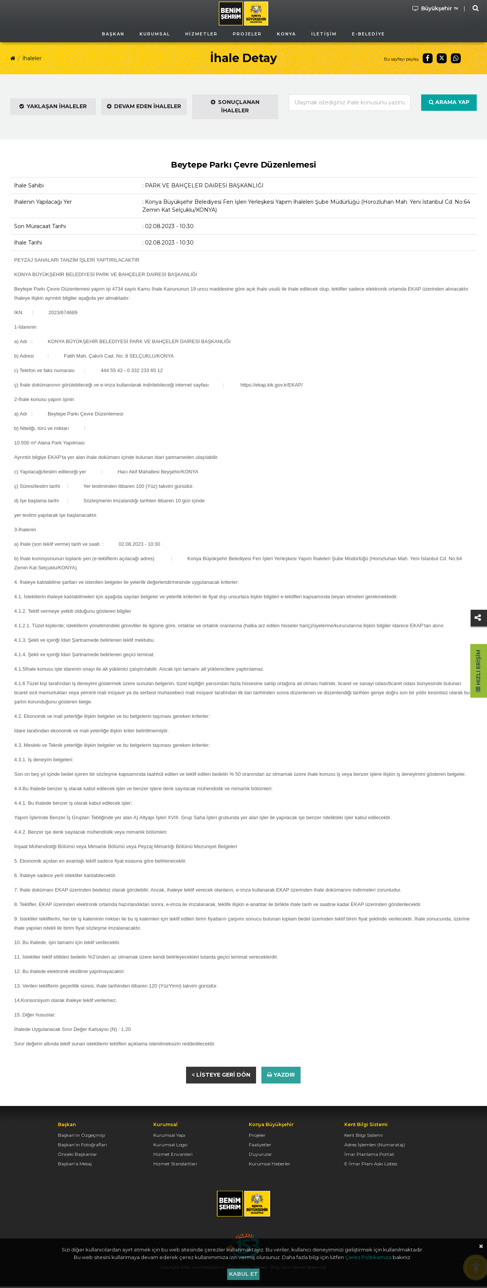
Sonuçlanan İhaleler (235, 106)
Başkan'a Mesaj (75, 1165)
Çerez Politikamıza (368, 1257)
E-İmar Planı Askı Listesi (370, 1165)
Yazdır (281, 1075)
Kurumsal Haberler (269, 1165)
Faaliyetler (260, 1146)
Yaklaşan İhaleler (53, 106)
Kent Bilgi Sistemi (363, 1136)
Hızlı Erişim (478, 671)
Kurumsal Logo (170, 1146)
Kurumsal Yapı (169, 1136)
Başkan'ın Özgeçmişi (81, 1136)
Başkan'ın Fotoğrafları (82, 1146)
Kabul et (243, 1273)
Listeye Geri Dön (221, 1075)
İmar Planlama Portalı (369, 1156)
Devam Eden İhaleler (144, 106)
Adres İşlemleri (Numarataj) (374, 1146)
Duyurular (260, 1156)
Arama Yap (449, 102)
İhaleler (31, 58)
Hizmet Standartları (175, 1165)
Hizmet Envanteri (173, 1156)
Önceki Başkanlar (77, 1156)
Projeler (257, 1136)
